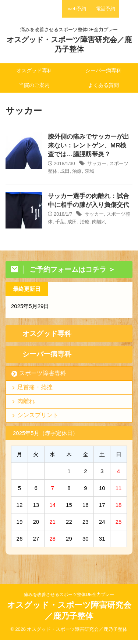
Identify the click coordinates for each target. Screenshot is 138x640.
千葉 (60, 221)
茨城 (89, 171)
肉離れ (99, 221)
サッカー (96, 163)
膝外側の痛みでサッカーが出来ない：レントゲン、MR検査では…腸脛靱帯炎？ (88, 145)
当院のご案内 (34, 85)
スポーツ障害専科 (42, 373)
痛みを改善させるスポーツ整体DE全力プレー (69, 594)
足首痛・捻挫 (35, 387)
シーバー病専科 (103, 70)
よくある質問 (103, 85)
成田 (65, 171)
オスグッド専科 (34, 70)
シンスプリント (38, 415)
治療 (77, 171)
